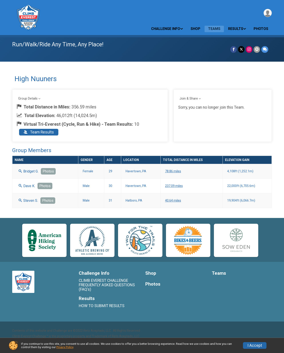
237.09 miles (174, 186)
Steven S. (28, 200)
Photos (261, 29)
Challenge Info (165, 29)
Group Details (27, 98)
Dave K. (27, 186)
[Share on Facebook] (233, 49)
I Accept (254, 345)
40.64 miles (173, 200)
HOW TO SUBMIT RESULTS (101, 306)
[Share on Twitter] (241, 49)
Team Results (39, 132)
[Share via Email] (257, 49)
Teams (214, 29)
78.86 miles (173, 171)
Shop (195, 29)
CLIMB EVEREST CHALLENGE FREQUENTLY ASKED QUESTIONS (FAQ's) (107, 285)
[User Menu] (268, 13)
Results (235, 29)
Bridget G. (28, 171)
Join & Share (188, 98)
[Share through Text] (264, 49)
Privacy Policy (64, 347)
